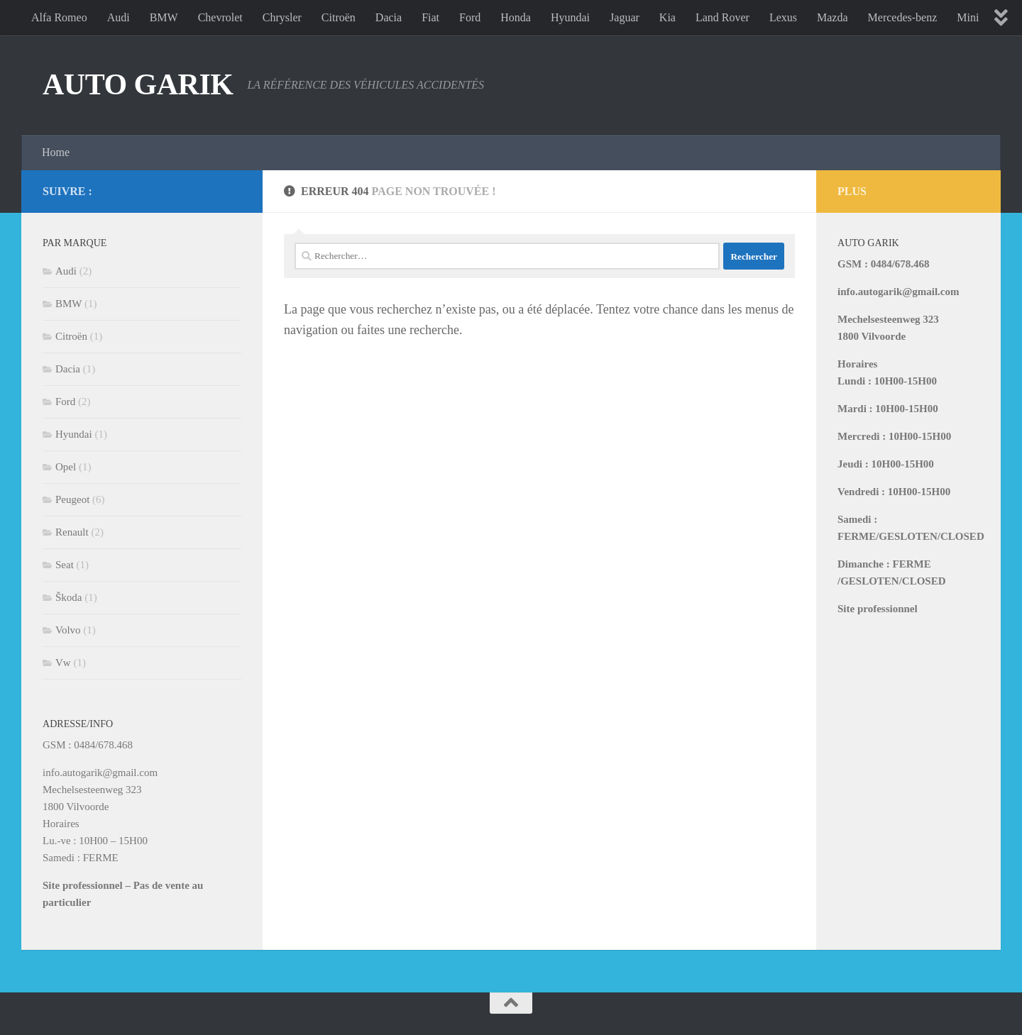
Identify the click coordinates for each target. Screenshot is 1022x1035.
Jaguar (624, 17)
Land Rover (722, 17)
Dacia (388, 17)
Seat (64, 564)
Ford (469, 17)
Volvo (68, 630)
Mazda (832, 17)
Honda (515, 17)
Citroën (339, 17)
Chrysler (282, 17)
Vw (63, 662)
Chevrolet (220, 17)
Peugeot (72, 499)
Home (56, 152)
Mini (968, 17)
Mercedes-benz (903, 17)
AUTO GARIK (138, 84)
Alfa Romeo (59, 17)
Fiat (430, 17)
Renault (72, 532)
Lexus (783, 17)
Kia (667, 17)
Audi (118, 17)
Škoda (68, 597)
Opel (65, 466)
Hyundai (570, 17)
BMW (164, 17)
